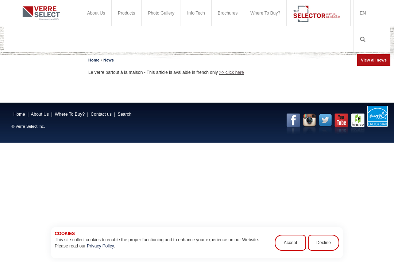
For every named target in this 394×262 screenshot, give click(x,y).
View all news (374, 60)
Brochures (228, 13)
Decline (323, 242)
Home (94, 60)
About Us (96, 13)
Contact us (101, 114)
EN (363, 13)
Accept (290, 242)
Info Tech (196, 13)
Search (124, 114)
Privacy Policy (100, 246)
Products (126, 13)
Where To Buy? (265, 13)
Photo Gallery (161, 13)
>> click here (231, 72)
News (108, 60)
